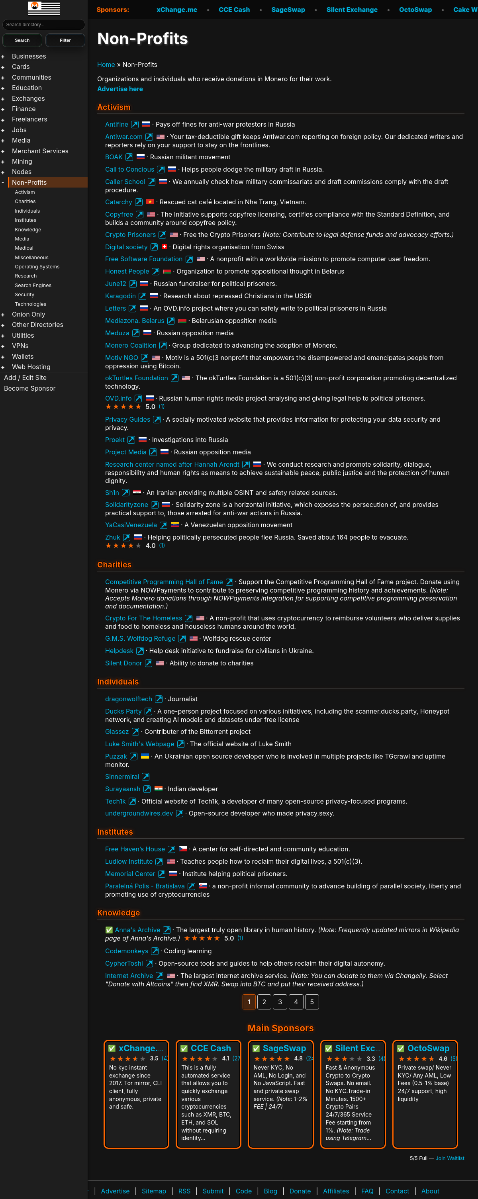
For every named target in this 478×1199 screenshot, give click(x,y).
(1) (162, 406)
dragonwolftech (128, 699)
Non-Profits (29, 182)
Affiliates (336, 1191)
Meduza (117, 333)
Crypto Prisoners (130, 235)
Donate (300, 1191)
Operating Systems (37, 267)
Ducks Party (123, 711)
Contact (397, 1191)
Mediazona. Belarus (135, 321)
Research (26, 276)
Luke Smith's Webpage (139, 744)
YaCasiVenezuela (131, 525)
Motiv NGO (121, 358)
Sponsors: (112, 10)
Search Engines (33, 285)
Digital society (126, 247)
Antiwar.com (124, 137)
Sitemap (154, 1191)
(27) (237, 1059)
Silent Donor (123, 663)
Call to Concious (129, 169)
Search (22, 40)
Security (24, 294)
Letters (115, 308)
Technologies (30, 304)
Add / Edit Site (25, 377)
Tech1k (115, 801)
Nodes (21, 172)
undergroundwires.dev (139, 813)
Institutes (25, 220)
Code (244, 1191)
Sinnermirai (122, 776)
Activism (25, 192)
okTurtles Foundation (136, 378)
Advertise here (120, 89)
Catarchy (118, 202)
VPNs (20, 346)
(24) (311, 1059)
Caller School (125, 182)
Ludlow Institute (129, 861)
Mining (22, 161)
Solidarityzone (126, 505)
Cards (21, 66)
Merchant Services (40, 151)
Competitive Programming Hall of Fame (164, 582)
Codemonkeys (126, 951)
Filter (65, 40)
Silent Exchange (338, 10)
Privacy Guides (127, 419)
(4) (165, 1059)
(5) (454, 1059)
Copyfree (119, 214)
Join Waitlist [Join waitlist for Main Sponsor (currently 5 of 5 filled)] (449, 1158)
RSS (184, 1191)
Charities (25, 201)
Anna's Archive (138, 930)
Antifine (116, 124)
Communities (31, 77)
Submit (213, 1191)
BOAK (114, 157)
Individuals (27, 211)
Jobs (19, 130)
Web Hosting (31, 367)
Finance (24, 109)
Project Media (126, 452)
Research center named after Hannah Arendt (172, 464)
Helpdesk (119, 651)
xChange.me (163, 10)
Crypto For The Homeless (143, 618)
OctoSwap (402, 10)
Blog (271, 1191)
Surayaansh (123, 789)
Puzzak (116, 756)
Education (27, 88)
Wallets (23, 356)
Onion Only (28, 314)
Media (21, 140)
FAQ (367, 1191)
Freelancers (29, 119)
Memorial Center (130, 874)
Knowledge (28, 230)
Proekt (115, 440)
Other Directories (37, 325)
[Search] (44, 24)
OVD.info (118, 398)
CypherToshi (124, 963)
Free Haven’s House (135, 849)
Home (106, 64)
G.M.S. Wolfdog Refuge (140, 638)
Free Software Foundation (144, 259)
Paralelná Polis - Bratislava (145, 886)
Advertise (115, 1191)
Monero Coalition (131, 345)
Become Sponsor (30, 388)
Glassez (117, 731)
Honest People (127, 271)
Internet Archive (129, 976)
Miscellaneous (32, 257)
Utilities (23, 335)
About (430, 1191)
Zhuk (112, 537)
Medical (24, 248)
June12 (115, 284)
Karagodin (120, 296)
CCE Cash (221, 10)
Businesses (29, 56)
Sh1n (112, 493)
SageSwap (275, 10)
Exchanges (28, 98)
